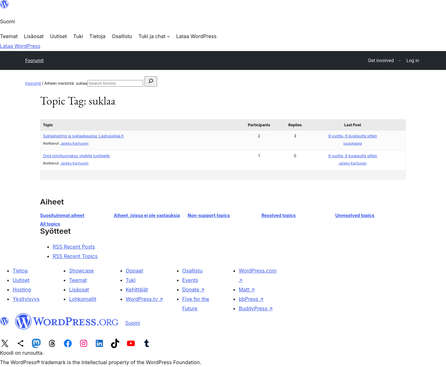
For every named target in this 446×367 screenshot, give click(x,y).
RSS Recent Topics (75, 256)
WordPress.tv (144, 299)
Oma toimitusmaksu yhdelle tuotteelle (76, 155)
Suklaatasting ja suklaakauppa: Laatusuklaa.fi (83, 136)
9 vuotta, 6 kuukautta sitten (352, 136)
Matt (247, 289)
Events (190, 280)
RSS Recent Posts (74, 247)
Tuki (131, 280)
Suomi (132, 323)
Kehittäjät (137, 289)
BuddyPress (256, 308)
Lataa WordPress (20, 46)
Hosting (22, 289)
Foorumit (34, 60)
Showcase (81, 270)
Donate (193, 289)
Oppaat (134, 270)
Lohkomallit (82, 299)
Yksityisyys (26, 299)
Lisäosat (79, 289)
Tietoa (20, 270)
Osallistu (192, 270)
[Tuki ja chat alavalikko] (154, 36)
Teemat (78, 280)
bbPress (251, 299)
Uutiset (21, 280)
